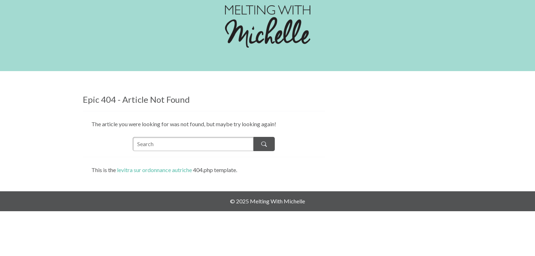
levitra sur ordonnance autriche (154, 169)
